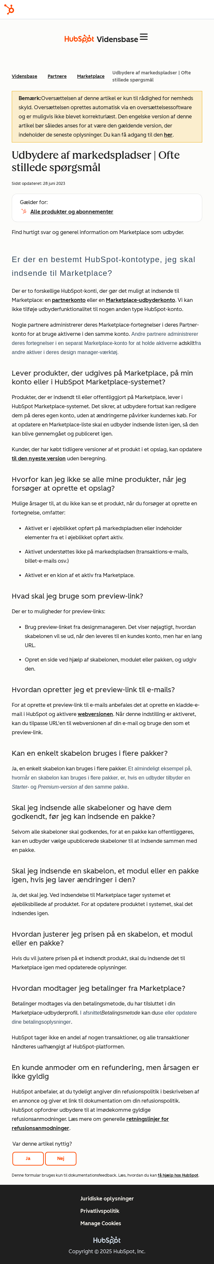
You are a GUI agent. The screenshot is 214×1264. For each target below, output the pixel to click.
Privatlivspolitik (99, 1211)
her (168, 135)
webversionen (95, 714)
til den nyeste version (39, 458)
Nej (60, 1158)
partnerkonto (69, 300)
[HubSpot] (9, 9)
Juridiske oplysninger (107, 1199)
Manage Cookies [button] (100, 1223)
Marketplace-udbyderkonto (140, 300)
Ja (28, 1158)
